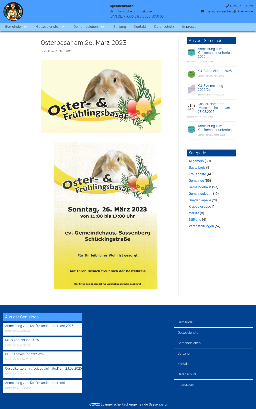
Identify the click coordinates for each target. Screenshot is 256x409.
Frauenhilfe (197, 174)
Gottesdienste (188, 333)
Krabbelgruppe (200, 206)
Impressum (191, 27)
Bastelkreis (197, 168)
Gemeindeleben (200, 194)
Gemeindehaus (200, 187)
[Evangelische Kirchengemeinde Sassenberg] (13, 11)
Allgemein (196, 161)
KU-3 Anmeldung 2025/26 (210, 88)
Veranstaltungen (201, 226)
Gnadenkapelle (200, 200)
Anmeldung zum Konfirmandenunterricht (215, 128)
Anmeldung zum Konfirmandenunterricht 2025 (215, 53)
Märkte (194, 213)
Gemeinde (196, 181)
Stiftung (119, 27)
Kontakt (140, 27)
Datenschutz (164, 27)
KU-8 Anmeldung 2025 (215, 71)
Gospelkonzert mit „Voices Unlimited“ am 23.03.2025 (214, 108)
